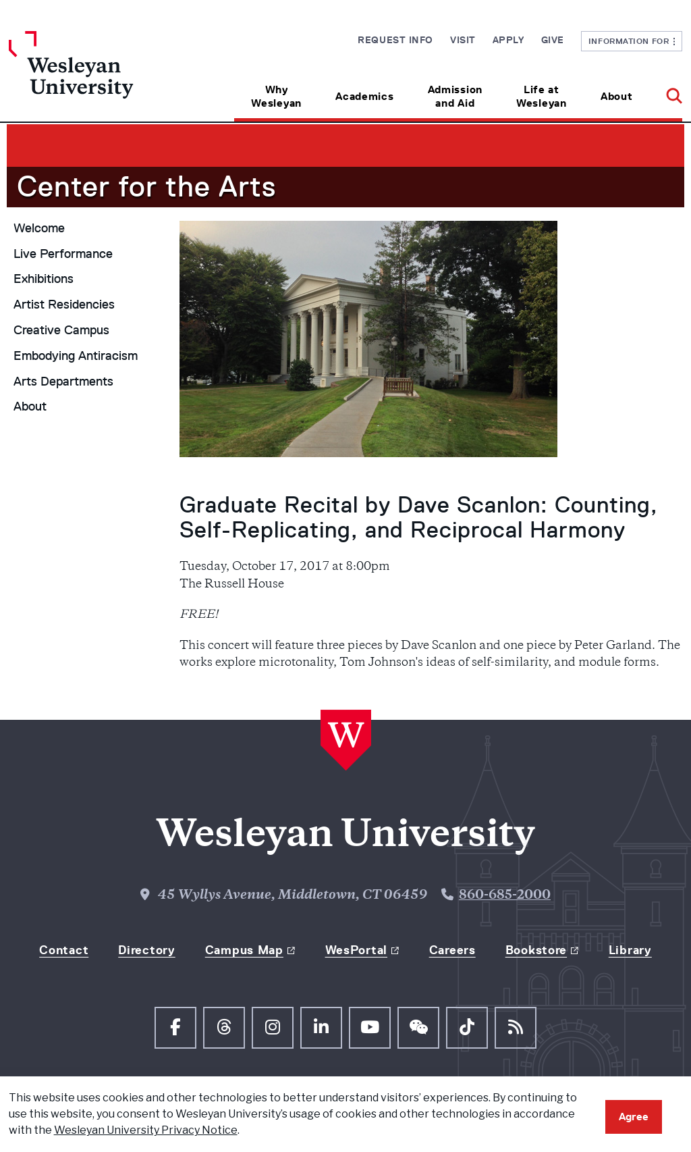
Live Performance (63, 253)
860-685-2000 (505, 895)
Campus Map (244, 950)
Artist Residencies (64, 304)
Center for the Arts (146, 186)
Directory (146, 950)
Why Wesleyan (276, 96)
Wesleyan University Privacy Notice (146, 1130)
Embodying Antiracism (75, 355)
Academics (364, 96)
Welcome (39, 228)
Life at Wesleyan (541, 96)
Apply (508, 40)
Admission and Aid (455, 96)
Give (552, 40)
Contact (63, 950)
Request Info (395, 40)
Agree (633, 1116)
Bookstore (536, 950)
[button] (665, 91)
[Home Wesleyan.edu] (93, 76)
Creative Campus (61, 330)
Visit (463, 40)
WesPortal (356, 950)
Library (630, 950)
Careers (452, 950)
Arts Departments (63, 381)
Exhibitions (43, 278)
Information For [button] (631, 41)
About (617, 96)
